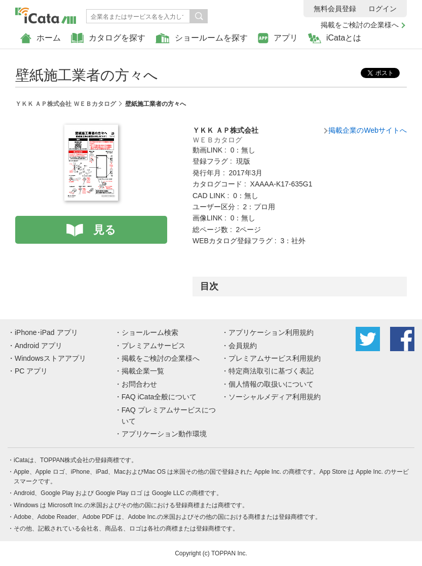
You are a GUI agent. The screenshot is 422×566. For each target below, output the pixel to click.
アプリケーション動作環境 (164, 434)
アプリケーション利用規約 (271, 332)
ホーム (40, 38)
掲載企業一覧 (143, 371)
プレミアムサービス (153, 346)
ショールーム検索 (150, 332)
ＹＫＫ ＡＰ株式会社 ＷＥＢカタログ (65, 103)
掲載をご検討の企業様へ (360, 25)
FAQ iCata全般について (159, 397)
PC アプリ (31, 371)
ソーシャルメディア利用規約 (274, 397)
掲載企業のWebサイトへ (367, 130)
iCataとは (334, 38)
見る (104, 229)
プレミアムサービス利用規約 (274, 358)
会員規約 (242, 346)
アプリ (278, 38)
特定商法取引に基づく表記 (271, 371)
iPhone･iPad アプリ (46, 332)
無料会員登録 (335, 9)
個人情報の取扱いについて (271, 384)
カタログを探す (108, 38)
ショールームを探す (202, 38)
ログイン (382, 9)
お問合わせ (139, 384)
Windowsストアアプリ (50, 358)
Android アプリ (38, 346)
